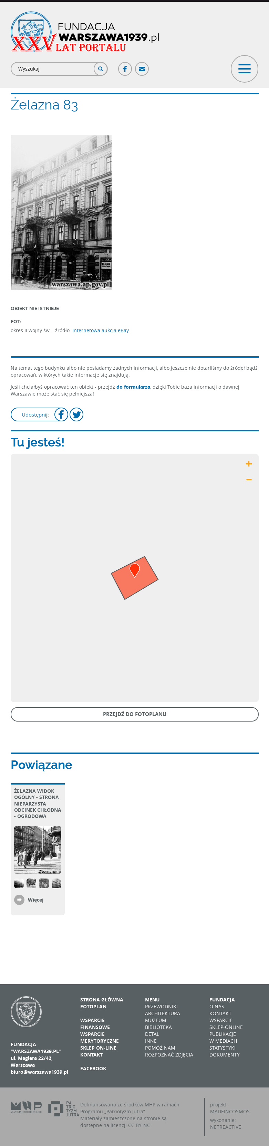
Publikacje (222, 1034)
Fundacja (222, 999)
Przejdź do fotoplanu (134, 714)
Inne (151, 1041)
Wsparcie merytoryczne (99, 1037)
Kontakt (91, 1054)
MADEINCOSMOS (230, 1111)
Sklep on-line (98, 1047)
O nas (216, 1006)
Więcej (35, 899)
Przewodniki (161, 1006)
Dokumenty (224, 1054)
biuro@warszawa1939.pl (39, 1072)
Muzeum (155, 1020)
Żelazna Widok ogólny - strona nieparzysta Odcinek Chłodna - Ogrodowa (37, 803)
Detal (152, 1034)
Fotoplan (93, 1006)
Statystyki (222, 1047)
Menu (152, 999)
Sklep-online (226, 1027)
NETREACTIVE (225, 1127)
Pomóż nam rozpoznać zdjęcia (169, 1051)
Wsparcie (220, 1020)
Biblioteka (158, 1027)
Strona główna (101, 999)
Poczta (142, 66)
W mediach (223, 1041)
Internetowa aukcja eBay (100, 330)
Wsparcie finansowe (95, 1023)
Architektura (162, 1013)
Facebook (125, 66)
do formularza (133, 386)
